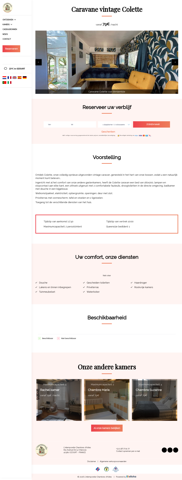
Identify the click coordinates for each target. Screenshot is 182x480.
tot (72, 124)
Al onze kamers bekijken (107, 428)
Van (49, 124)
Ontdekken (9, 20)
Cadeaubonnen (10, 29)
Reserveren (11, 48)
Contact (7, 39)
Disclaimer (91, 461)
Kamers (7, 25)
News (5, 34)
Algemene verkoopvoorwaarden (113, 461)
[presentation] (38, 62)
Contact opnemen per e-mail (126, 451)
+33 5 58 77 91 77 (121, 449)
